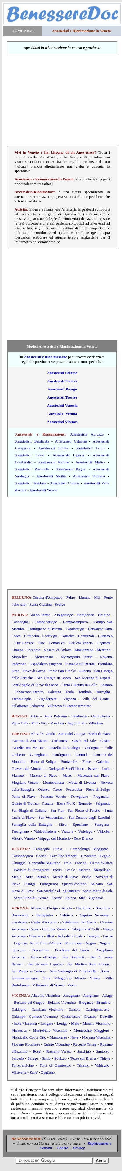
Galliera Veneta (81, 643)
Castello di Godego (64, 747)
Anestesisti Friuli (90, 448)
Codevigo (49, 636)
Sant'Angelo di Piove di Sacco (35, 685)
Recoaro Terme (84, 1044)
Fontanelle (69, 761)
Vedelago (85, 831)
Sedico (60, 604)
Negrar (91, 943)
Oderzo (43, 789)
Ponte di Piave (23, 796)
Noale (86, 877)
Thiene (105, 1058)
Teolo (69, 692)
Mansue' (18, 775)
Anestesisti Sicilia (51, 476)
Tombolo (85, 692)
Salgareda (102, 803)
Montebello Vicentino (50, 1030)
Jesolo (70, 870)
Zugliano (48, 1072)
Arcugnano (71, 995)
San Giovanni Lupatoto (45, 964)
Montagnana (44, 657)
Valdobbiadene (45, 831)
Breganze (86, 1002)
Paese (57, 789)
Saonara (107, 685)
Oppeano (18, 950)
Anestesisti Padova (62, 381)
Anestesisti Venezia (62, 405)
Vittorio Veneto (23, 838)
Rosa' (37, 1051)
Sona (46, 978)
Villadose (95, 723)
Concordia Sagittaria (44, 863)
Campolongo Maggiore (89, 849)
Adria (34, 716)
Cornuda (81, 754)
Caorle (41, 856)
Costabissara (70, 1016)
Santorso (103, 1051)
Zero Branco (83, 838)
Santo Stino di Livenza (31, 897)
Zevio (72, 985)
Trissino (83, 1065)
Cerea (33, 929)
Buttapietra (44, 915)
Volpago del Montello (54, 838)
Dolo (67, 863)
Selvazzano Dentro (29, 692)
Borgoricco (85, 615)
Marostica (19, 1030)
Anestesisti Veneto (43, 490)
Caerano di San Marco (29, 740)
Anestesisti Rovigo (62, 389)
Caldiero (66, 915)
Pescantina (40, 950)
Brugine (104, 615)
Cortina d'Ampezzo (47, 597)
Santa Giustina (41, 604)
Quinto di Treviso (25, 803)
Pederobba (74, 789)
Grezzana (36, 936)
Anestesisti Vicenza (62, 422)
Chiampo (19, 1016)
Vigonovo (95, 897)
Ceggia (105, 856)
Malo (75, 1023)
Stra (82, 897)
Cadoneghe (20, 622)
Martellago (102, 870)
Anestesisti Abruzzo (87, 434)
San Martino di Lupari (92, 678)
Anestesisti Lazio (29, 455)
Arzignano (91, 995)
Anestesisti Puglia (70, 469)
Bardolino (83, 908)
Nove (74, 1037)
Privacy (79, 1148)
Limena (17, 650)
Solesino (54, 692)
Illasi (50, 936)
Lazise (108, 936)
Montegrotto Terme (76, 657)
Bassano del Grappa (29, 1002)
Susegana (101, 824)
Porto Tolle (20, 723)
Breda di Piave (99, 733)
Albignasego (63, 615)
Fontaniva (56, 643)
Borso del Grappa (71, 733)
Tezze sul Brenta (83, 1058)
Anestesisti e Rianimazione (45, 357)
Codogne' (92, 747)
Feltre (70, 597)
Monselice (19, 657)
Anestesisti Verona (62, 413)
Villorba (103, 831)
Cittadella (31, 636)
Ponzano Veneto (53, 796)
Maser (67, 775)
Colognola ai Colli (84, 929)
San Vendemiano (51, 817)
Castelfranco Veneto (27, 747)
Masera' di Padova (57, 650)
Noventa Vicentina (96, 1037)
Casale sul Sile (84, 740)
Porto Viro (39, 723)
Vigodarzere (47, 698)
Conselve (67, 636)
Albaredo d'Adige (44, 908)
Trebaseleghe (22, 698)
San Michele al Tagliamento (58, 891)
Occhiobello (100, 716)
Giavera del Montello (28, 768)
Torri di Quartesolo (55, 1065)
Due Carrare (24, 643)
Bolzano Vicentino (62, 1002)
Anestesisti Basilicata (32, 441)
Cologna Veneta (54, 929)
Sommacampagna (25, 978)
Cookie (62, 1148)
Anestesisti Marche (53, 462)
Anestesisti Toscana (89, 476)
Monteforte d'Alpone (46, 943)
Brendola (103, 1002)
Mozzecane (73, 943)
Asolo (50, 733)
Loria (106, 768)
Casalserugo (75, 629)
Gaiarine (103, 761)
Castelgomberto (97, 1009)
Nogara (104, 943)
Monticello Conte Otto (29, 1037)
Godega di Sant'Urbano (66, 768)
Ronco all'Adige (44, 957)
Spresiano (80, 824)
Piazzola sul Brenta (80, 664)
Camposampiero (75, 622)
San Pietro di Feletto (84, 810)
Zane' (34, 1072)
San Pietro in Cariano (29, 971)
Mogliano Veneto (25, 782)
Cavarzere (88, 856)
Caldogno (19, 1009)
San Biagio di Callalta (29, 810)
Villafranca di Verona (48, 985)
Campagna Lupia (48, 849)
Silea (62, 824)
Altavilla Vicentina (45, 995)
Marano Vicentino (96, 1023)
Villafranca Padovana (28, 705)
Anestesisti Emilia (53, 448)
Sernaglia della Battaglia (32, 824)
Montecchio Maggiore (91, 1030)
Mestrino (103, 650)
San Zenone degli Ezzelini (89, 817)
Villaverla (19, 1072)
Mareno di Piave (43, 775)
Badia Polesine (55, 716)
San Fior (57, 810)
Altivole (37, 733)
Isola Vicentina (25, 1023)
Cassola (74, 1009)
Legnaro (103, 643)
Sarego (33, 1058)
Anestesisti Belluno (62, 373)
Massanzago (84, 650)
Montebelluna (53, 782)
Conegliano (39, 754)
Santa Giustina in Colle (79, 685)
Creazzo (90, 1016)
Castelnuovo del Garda (78, 922)
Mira (29, 877)
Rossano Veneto (59, 1051)
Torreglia (103, 692)
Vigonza (69, 698)
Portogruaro (49, 884)
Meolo (16, 877)
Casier (105, 740)
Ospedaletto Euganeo (46, 664)
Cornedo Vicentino (43, 1016)
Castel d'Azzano (43, 922)
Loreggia (33, 650)
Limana (84, 597)
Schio (46, 1058)
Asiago (107, 995)
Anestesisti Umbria (65, 483)
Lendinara (79, 716)
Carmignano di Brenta (44, 629)
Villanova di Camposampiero (69, 705)
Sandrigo (84, 1051)
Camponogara (22, 856)
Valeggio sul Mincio (70, 978)
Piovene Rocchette (26, 1044)
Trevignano (20, 831)
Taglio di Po (76, 723)
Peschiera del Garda (72, 950)
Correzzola (86, 636)
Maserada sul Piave (93, 775)
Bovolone (102, 908)
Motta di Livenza (82, 782)
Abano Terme (39, 615)
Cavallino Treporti (64, 856)
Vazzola (67, 831)
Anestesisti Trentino (30, 483)
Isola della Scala (70, 936)
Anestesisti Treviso (62, 397)
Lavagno (92, 936)
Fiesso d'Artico (101, 863)
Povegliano (79, 796)
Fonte (86, 761)
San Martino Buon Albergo (89, 964)
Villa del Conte (95, 698)
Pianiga (30, 884)
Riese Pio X (66, 803)
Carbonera (60, 740)
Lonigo (62, 1023)
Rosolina (57, 723)
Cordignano (61, 754)
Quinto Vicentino (57, 1044)
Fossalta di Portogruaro (31, 870)
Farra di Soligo (43, 761)
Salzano (97, 884)
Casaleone (19, 922)
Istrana (93, 768)
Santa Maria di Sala (98, 891)
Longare (47, 1023)
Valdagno (102, 1065)
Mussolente (58, 1037)
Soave (105, 971)
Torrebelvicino (23, 1065)
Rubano (85, 671)
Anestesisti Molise (90, 462)
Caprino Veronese (94, 915)
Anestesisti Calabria (71, 441)
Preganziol (101, 796)
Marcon (84, 870)
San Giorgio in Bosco (54, 678)
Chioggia (19, 863)
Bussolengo (20, 915)
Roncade (85, 803)
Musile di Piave (65, 877)
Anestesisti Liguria (68, 455)
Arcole (67, 908)
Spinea (71, 897)
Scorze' (56, 897)
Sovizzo (60, 1058)
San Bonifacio (73, 957)
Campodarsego (46, 622)
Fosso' (57, 870)
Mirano (43, 877)
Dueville (106, 1016)
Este (41, 643)
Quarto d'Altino (74, 884)
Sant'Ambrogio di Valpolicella (73, 971)
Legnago (20, 943)
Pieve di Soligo (98, 789)
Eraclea (80, 863)
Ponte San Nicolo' (62, 671)
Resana (47, 803)
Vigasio (95, 978)
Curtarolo (105, 636)
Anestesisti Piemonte (32, 469)
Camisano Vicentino (47, 1009)
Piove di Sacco (34, 671)
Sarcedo (18, 1058)
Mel (97, 597)
